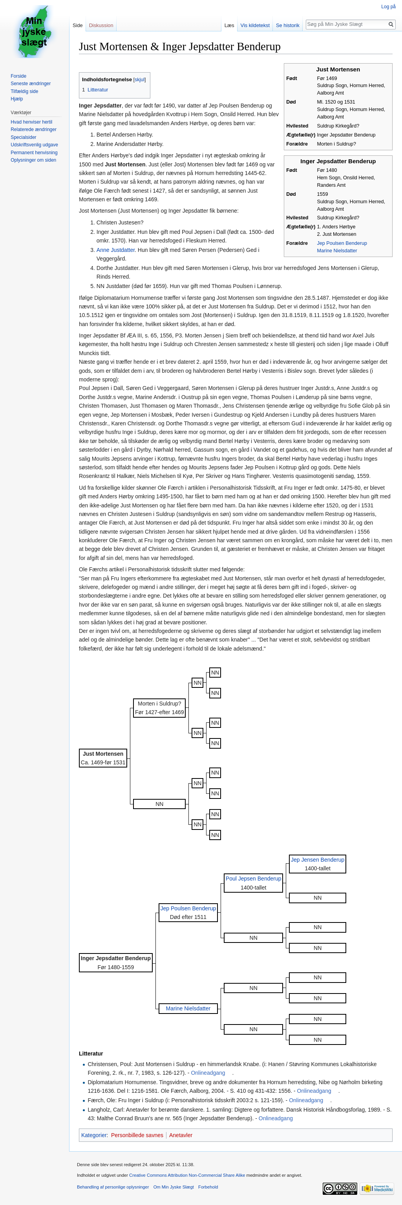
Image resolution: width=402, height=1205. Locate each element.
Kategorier (94, 1135)
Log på (388, 6)
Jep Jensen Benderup (317, 860)
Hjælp (17, 99)
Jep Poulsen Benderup (342, 243)
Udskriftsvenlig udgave (34, 145)
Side (78, 25)
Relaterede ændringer (34, 129)
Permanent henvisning (34, 152)
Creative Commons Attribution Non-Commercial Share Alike (187, 1175)
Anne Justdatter (116, 250)
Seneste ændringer (31, 83)
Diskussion (101, 25)
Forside (18, 76)
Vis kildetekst (255, 25)
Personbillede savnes (137, 1135)
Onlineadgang (208, 1073)
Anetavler (180, 1135)
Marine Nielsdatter (337, 250)
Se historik (288, 25)
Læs (229, 25)
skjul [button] (139, 79)
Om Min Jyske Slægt (173, 1187)
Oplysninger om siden (33, 160)
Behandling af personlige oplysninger (113, 1187)
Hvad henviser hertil (31, 122)
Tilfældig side (24, 91)
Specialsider (23, 137)
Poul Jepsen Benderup (253, 878)
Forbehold (208, 1187)
